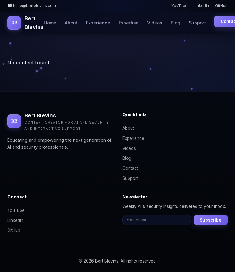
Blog (175, 22)
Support (197, 22)
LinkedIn (201, 5)
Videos (154, 22)
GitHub (221, 5)
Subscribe (211, 220)
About (71, 22)
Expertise (129, 22)
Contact (130, 168)
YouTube (179, 5)
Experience (98, 22)
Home (50, 22)
